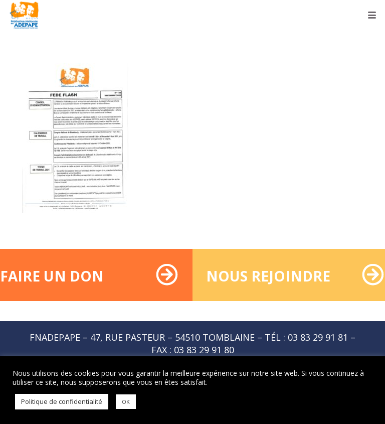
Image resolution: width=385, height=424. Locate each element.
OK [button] (126, 401)
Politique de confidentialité (61, 401)
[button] (372, 15)
